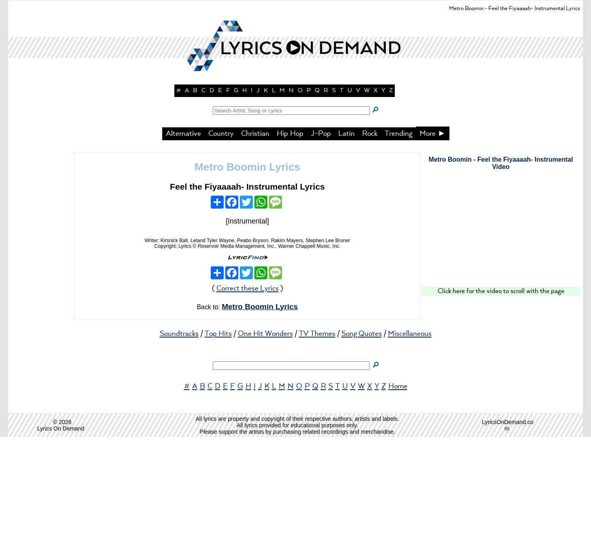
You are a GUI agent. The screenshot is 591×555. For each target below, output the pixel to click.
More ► (432, 252)
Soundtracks (179, 451)
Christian (255, 252)
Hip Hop (290, 252)
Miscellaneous (410, 451)
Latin (346, 252)
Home (397, 504)
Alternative (183, 252)
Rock (369, 252)
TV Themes (317, 451)
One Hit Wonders (265, 451)
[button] (296, 141)
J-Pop (321, 252)
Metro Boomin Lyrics (248, 285)
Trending (398, 252)
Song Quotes (361, 451)
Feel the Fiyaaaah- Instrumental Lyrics (247, 304)
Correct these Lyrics (247, 406)
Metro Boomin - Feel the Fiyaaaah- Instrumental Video (500, 281)
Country (221, 252)
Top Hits (218, 451)
